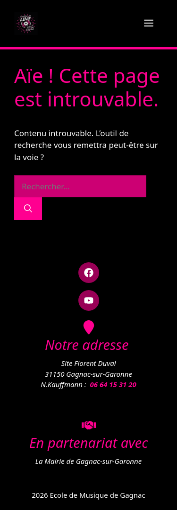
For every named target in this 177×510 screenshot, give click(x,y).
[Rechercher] (28, 208)
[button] (88, 272)
